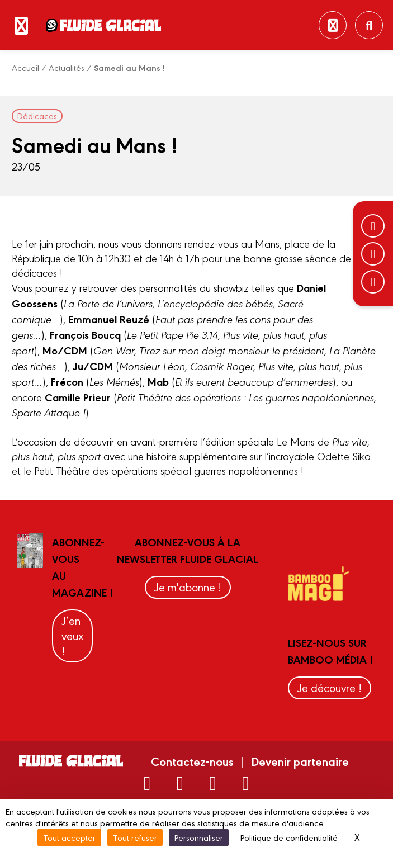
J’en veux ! (72, 635)
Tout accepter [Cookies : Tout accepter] (69, 837)
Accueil (25, 67)
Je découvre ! (329, 687)
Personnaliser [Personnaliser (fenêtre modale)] (198, 837)
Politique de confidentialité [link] (289, 837)
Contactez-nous (192, 760)
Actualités (66, 67)
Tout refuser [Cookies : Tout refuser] (135, 837)
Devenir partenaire (300, 760)
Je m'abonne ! (187, 586)
